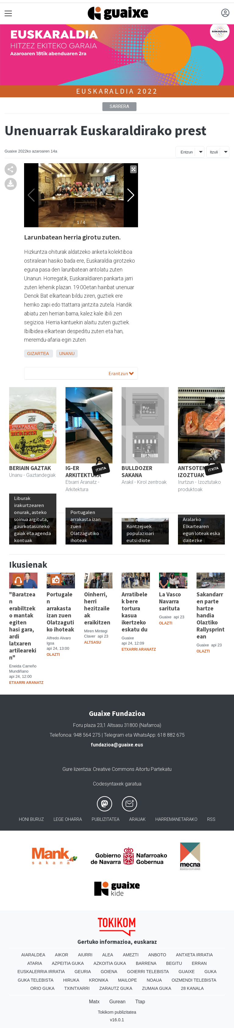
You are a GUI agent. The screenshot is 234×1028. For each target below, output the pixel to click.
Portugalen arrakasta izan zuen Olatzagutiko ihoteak (60, 612)
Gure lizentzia (76, 769)
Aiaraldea (33, 954)
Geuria (83, 971)
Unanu (67, 353)
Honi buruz (31, 819)
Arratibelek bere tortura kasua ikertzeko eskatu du (134, 612)
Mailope (127, 980)
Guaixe (187, 971)
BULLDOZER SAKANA (137, 471)
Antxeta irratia (194, 954)
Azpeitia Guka (68, 963)
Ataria (34, 963)
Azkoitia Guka (110, 963)
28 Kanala (192, 988)
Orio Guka (42, 988)
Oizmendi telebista (194, 980)
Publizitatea (105, 819)
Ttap (140, 1001)
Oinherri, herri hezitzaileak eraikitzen (97, 608)
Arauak (137, 819)
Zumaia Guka (156, 988)
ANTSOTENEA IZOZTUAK (195, 471)
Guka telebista (35, 980)
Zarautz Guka (115, 988)
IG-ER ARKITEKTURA (83, 471)
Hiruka (71, 980)
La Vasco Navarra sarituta (170, 601)
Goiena (109, 971)
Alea (107, 954)
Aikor (61, 954)
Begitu (174, 963)
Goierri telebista (148, 971)
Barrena (146, 963)
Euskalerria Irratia (41, 971)
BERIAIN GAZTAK (30, 468)
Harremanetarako (176, 819)
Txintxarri (77, 988)
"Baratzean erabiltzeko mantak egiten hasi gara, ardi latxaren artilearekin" (22, 626)
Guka (210, 971)
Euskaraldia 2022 (117, 91)
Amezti (130, 954)
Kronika (98, 980)
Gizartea (38, 353)
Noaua (154, 980)
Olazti (53, 654)
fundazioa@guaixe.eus (117, 745)
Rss (211, 819)
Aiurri (85, 954)
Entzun (187, 152)
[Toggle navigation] (8, 13)
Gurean (117, 1001)
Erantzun (121, 373)
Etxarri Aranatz (26, 683)
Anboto (157, 954)
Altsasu (92, 642)
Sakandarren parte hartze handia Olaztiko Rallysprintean (211, 615)
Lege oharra (68, 819)
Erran (199, 963)
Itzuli (214, 152)
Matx (94, 1001)
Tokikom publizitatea (117, 1012)
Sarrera (119, 106)
